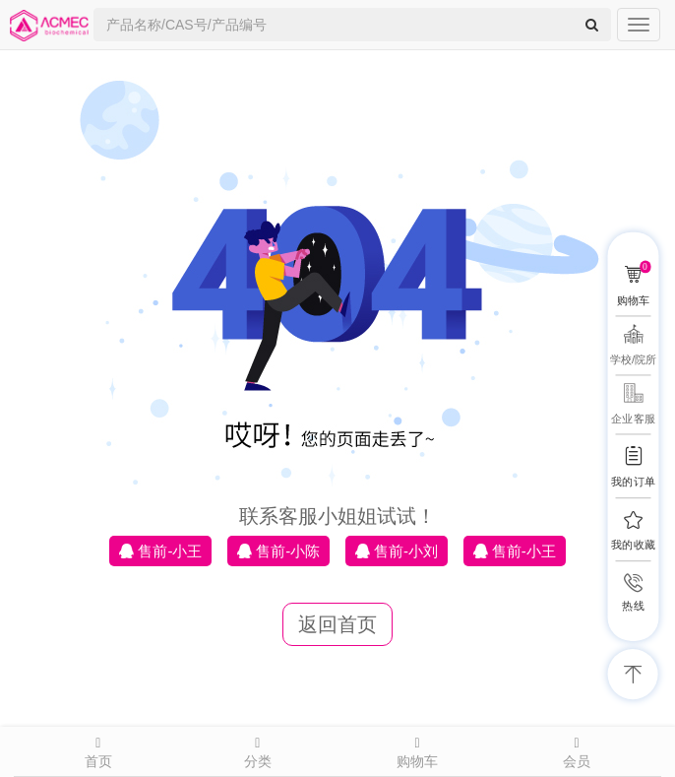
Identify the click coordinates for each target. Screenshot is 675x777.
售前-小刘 (396, 551)
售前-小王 (160, 551)
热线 (633, 606)
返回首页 (337, 624)
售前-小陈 (278, 551)
